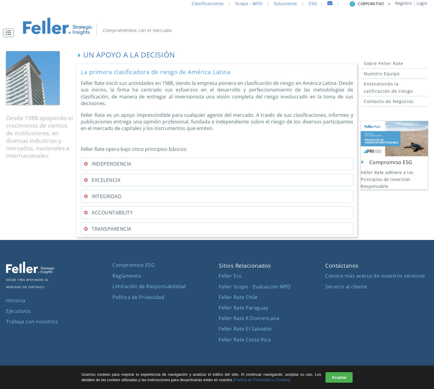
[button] (10, 33)
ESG (313, 3)
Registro (403, 3)
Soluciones (285, 3)
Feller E (230, 275)
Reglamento (126, 275)
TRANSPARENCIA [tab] (107, 229)
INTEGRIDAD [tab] (102, 196)
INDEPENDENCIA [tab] (107, 163)
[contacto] (330, 4)
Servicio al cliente (346, 286)
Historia (15, 300)
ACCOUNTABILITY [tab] (108, 212)
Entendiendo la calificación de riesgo (388, 87)
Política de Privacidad (138, 297)
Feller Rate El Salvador (245, 328)
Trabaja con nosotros (32, 321)
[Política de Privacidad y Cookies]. (262, 380)
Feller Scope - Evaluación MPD (255, 286)
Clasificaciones (208, 3)
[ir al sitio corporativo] (30, 272)
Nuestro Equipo (382, 73)
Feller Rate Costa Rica (245, 339)
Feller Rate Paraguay (243, 307)
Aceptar (339, 377)
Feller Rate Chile (238, 297)
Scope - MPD (249, 3)
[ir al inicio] (60, 26)
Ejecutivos (18, 311)
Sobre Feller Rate (383, 63)
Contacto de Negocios (389, 101)
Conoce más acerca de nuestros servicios (375, 275)
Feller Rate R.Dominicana (249, 318)
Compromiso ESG (133, 265)
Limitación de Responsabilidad (149, 286)
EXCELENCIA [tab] (101, 180)
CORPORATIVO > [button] (369, 4)
